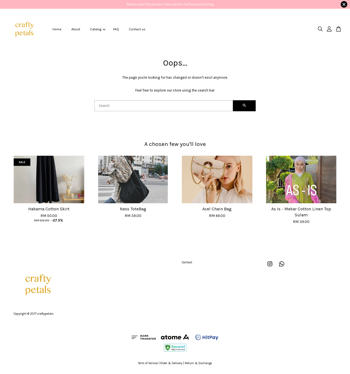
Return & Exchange (198, 363)
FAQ (116, 29)
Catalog (97, 29)
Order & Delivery (171, 363)
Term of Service (148, 363)
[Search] (163, 105)
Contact (187, 262)
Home (57, 29)
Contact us (137, 29)
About (75, 29)
